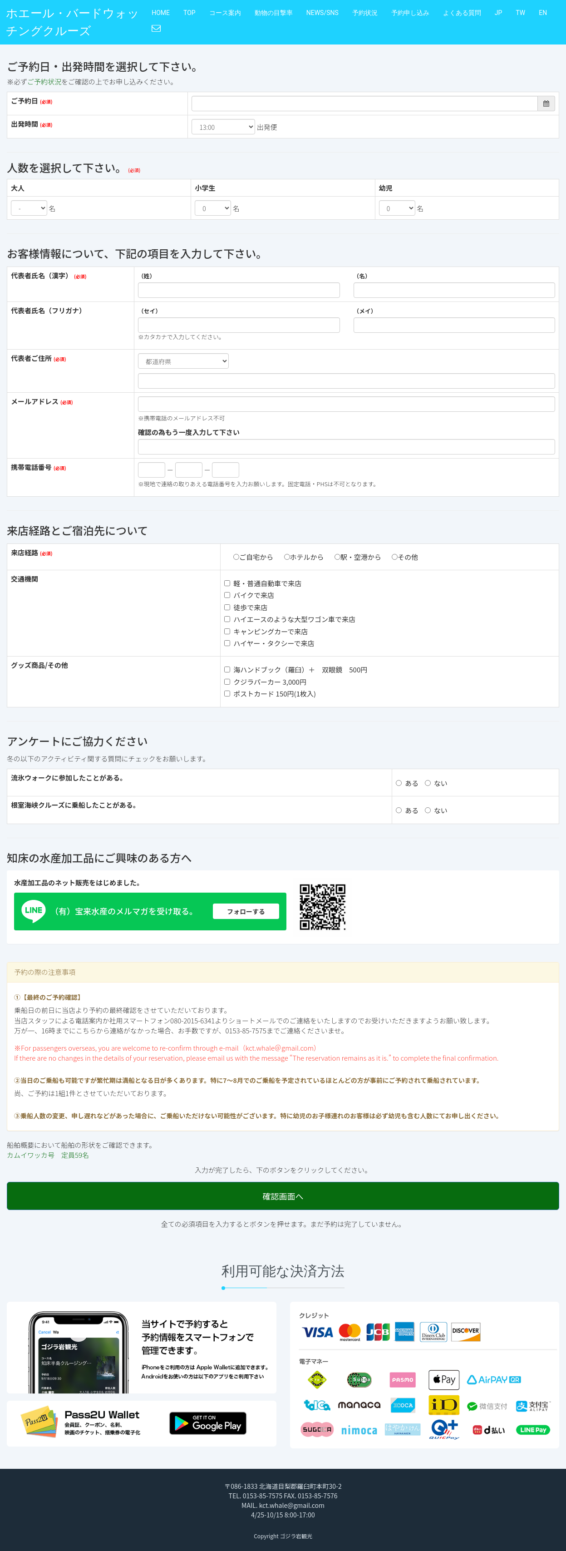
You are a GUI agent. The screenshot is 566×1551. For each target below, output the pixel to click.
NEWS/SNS (322, 12)
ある (407, 783)
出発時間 (24, 123)
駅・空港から (358, 557)
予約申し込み (410, 12)
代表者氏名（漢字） (41, 275)
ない (436, 783)
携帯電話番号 (31, 467)
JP (498, 12)
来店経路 (24, 552)
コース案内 (225, 12)
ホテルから (304, 557)
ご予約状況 (44, 81)
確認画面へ (283, 1196)
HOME (161, 12)
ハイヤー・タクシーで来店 (269, 643)
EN (543, 12)
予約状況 (365, 12)
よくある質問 (462, 12)
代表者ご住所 (31, 358)
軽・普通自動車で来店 (262, 583)
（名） (362, 276)
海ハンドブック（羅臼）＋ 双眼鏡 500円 (295, 669)
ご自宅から (253, 557)
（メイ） (365, 311)
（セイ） (149, 311)
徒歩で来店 (245, 607)
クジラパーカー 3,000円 (265, 682)
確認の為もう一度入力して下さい (189, 432)
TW (520, 12)
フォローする (246, 911)
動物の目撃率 (274, 12)
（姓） (146, 276)
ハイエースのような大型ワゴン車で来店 (289, 619)
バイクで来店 (249, 595)
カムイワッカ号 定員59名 (48, 1155)
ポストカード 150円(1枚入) (270, 693)
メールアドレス (35, 401)
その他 (405, 557)
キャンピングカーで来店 (266, 631)
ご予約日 (24, 100)
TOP (189, 12)
